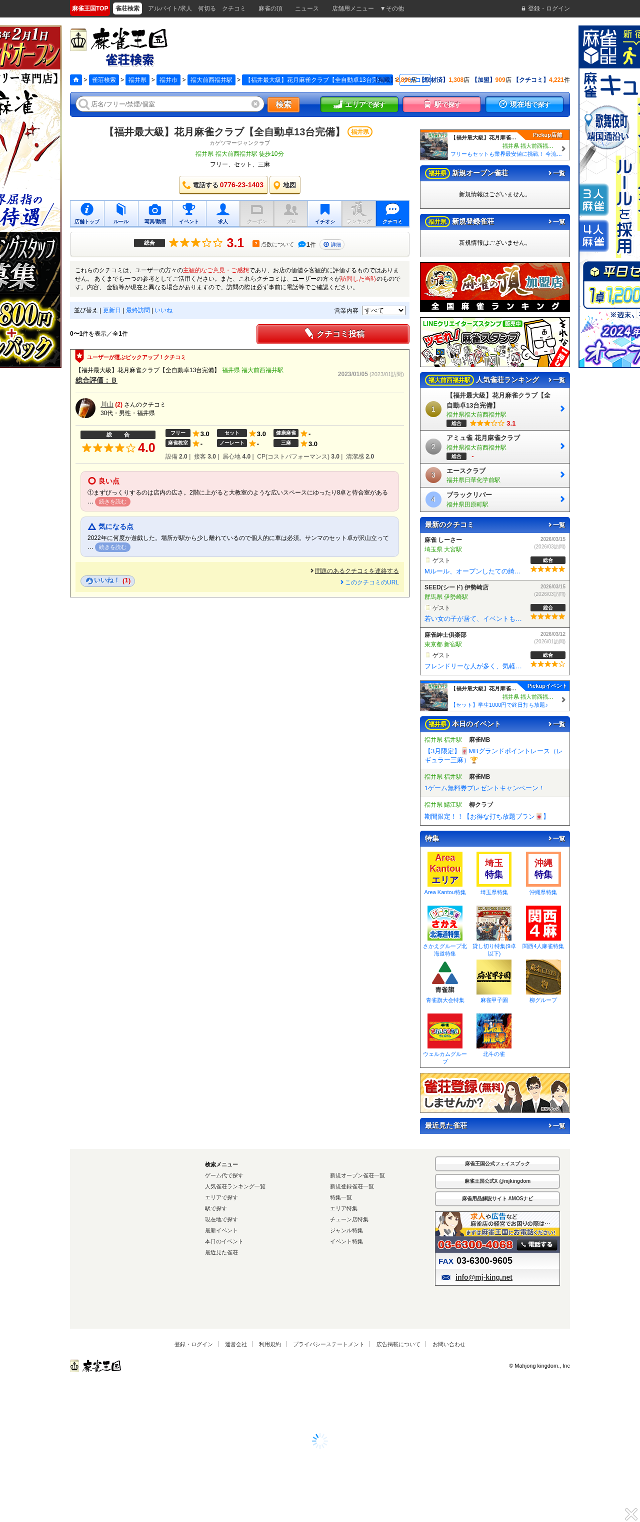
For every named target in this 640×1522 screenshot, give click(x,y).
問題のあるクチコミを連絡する (354, 570)
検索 (284, 104)
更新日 (112, 310)
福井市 (169, 79)
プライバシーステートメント (328, 1344)
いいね (163, 310)
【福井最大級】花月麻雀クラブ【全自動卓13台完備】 (224, 131)
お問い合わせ (449, 1344)
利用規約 (270, 1344)
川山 (107, 404)
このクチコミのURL (369, 582)
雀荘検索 (104, 79)
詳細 (332, 244)
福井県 (137, 79)
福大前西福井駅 (211, 79)
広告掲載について (398, 1344)
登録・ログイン (193, 1344)
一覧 (556, 173)
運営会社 (236, 1344)
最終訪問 (138, 310)
